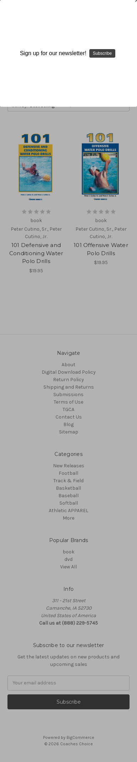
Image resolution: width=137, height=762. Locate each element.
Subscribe (102, 53)
